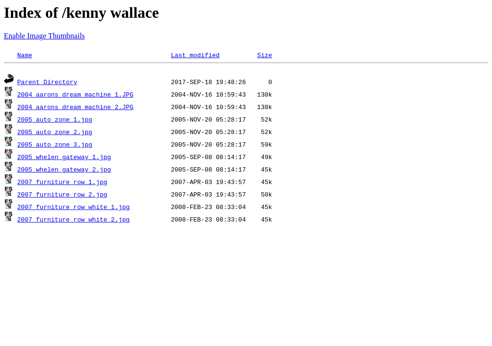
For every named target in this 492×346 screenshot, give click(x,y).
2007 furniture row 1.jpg (62, 183)
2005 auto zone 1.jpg (54, 120)
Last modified (195, 54)
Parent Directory (47, 83)
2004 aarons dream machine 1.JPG (75, 95)
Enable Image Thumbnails (44, 36)
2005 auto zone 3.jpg (54, 145)
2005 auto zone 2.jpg (54, 133)
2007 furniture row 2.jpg (62, 195)
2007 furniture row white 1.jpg (73, 208)
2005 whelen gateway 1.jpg (64, 158)
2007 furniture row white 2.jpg (73, 220)
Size (264, 54)
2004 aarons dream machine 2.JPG (75, 108)
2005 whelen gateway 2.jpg (64, 170)
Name (24, 54)
